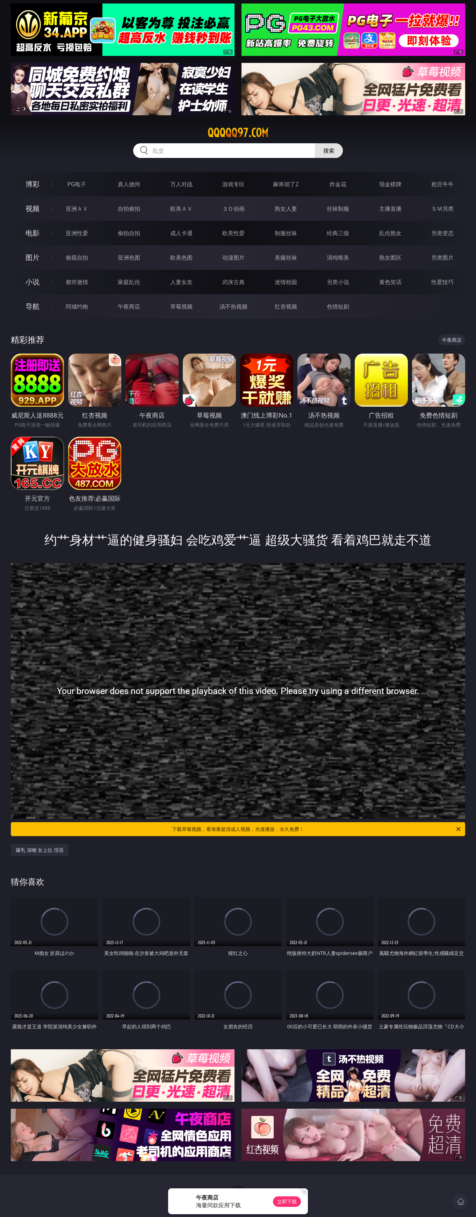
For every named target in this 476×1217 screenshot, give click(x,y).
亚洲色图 (129, 257)
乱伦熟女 (390, 233)
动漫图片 (233, 257)
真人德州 (129, 184)
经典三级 (338, 233)
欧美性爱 (233, 233)
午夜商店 (129, 306)
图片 (32, 257)
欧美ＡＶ (181, 208)
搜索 (328, 150)
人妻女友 (181, 282)
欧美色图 (181, 257)
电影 (32, 233)
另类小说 (338, 282)
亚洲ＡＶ (77, 208)
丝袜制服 (338, 208)
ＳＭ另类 (442, 208)
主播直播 (390, 208)
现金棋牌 (390, 184)
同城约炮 (77, 306)
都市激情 (77, 282)
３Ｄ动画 (233, 208)
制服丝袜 (286, 233)
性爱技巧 (442, 282)
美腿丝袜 (286, 257)
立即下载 (287, 1201)
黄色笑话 (390, 282)
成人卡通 (181, 233)
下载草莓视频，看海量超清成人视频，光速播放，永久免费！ (317, 829)
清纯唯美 (338, 257)
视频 (32, 208)
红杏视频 (286, 306)
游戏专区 (233, 184)
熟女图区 (390, 257)
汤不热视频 (233, 306)
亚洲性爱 (77, 233)
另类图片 (442, 257)
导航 (32, 306)
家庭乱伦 (129, 282)
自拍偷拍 (129, 208)
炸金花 (338, 184)
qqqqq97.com (238, 133)
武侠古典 (233, 282)
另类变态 (442, 233)
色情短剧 (338, 306)
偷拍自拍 (129, 233)
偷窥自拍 (77, 257)
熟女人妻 (286, 208)
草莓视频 (181, 306)
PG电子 (76, 184)
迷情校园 (286, 282)
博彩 (32, 184)
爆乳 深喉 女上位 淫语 (40, 850)
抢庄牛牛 (442, 184)
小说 (32, 282)
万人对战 (181, 184)
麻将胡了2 (285, 184)
